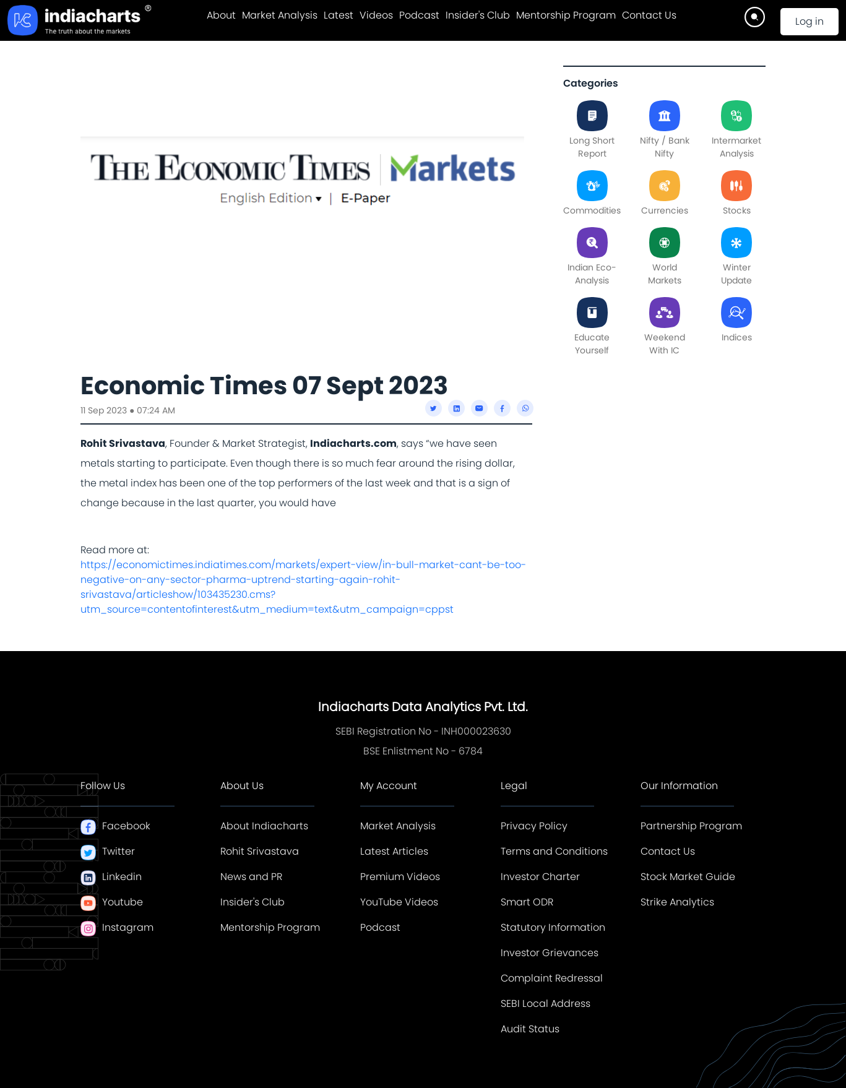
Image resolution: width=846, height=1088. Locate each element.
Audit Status (530, 1029)
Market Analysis (279, 15)
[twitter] (433, 408)
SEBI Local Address (545, 1003)
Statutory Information (553, 927)
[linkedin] (456, 408)
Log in (809, 21)
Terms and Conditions (554, 851)
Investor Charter (540, 877)
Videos (376, 15)
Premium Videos (400, 877)
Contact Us (649, 15)
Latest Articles (394, 851)
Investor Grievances (549, 953)
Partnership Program (691, 826)
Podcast (419, 15)
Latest (338, 15)
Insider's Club (478, 15)
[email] (479, 408)
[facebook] (502, 408)
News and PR (251, 877)
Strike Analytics (677, 902)
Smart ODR (527, 902)
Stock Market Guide (688, 877)
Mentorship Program (566, 15)
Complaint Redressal (552, 978)
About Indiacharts (264, 826)
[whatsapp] (525, 408)
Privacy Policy (534, 826)
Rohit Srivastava (259, 851)
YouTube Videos (399, 902)
